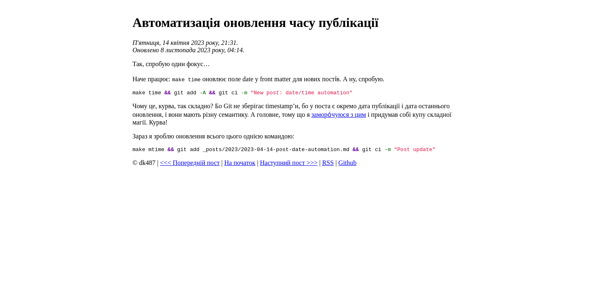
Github (348, 165)
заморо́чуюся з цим (339, 115)
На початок (240, 165)
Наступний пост (289, 165)
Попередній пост (190, 165)
